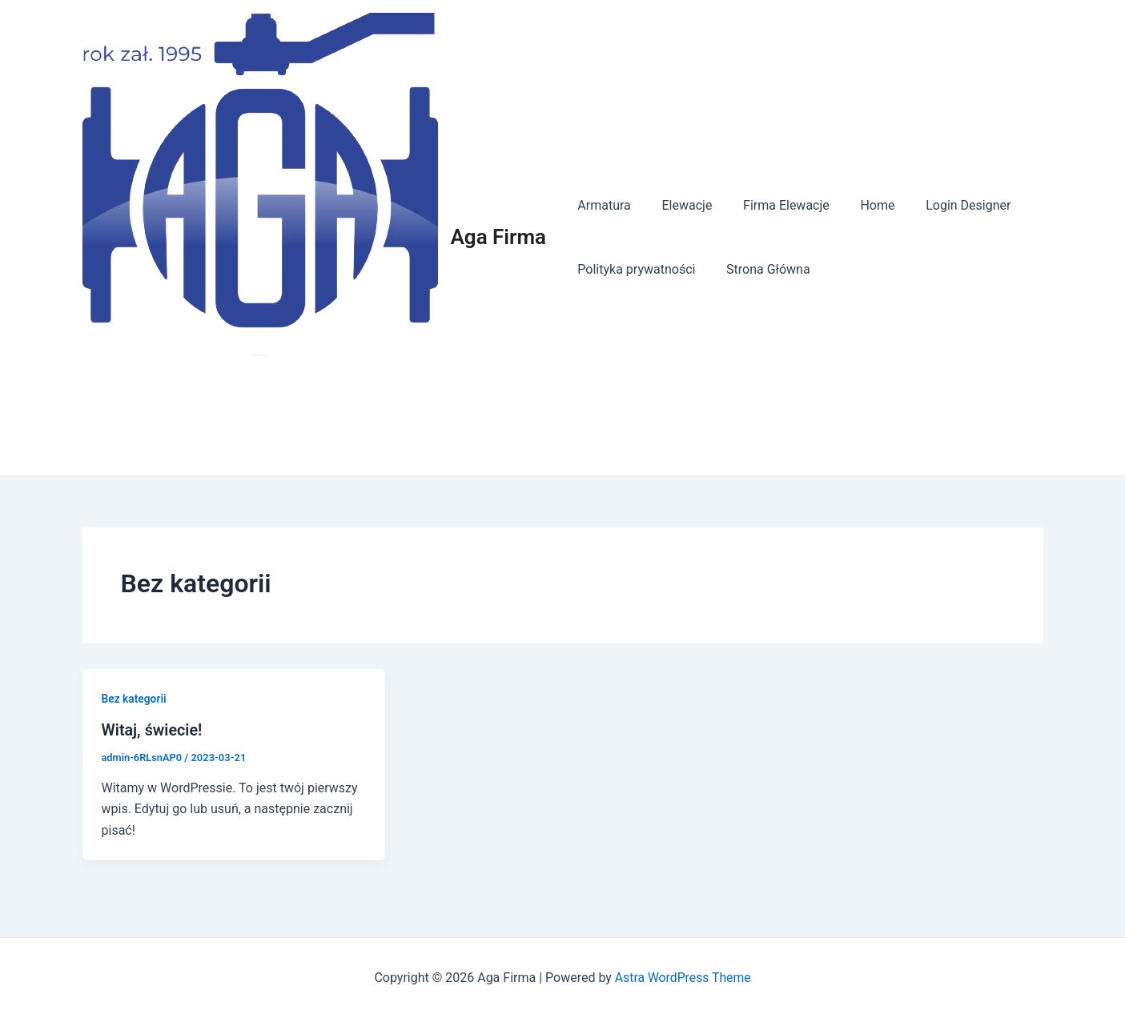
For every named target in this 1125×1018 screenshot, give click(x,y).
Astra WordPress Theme (682, 977)
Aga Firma (499, 237)
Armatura (601, 205)
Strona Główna (760, 269)
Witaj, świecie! (153, 729)
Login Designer (944, 205)
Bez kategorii (134, 698)
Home (859, 205)
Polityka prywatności (634, 269)
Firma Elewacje (772, 205)
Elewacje (679, 205)
